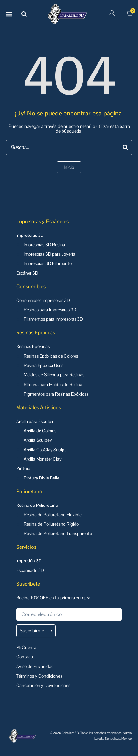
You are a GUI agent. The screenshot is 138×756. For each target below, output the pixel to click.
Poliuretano (29, 491)
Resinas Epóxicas (35, 332)
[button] (9, 14)
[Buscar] (23, 14)
